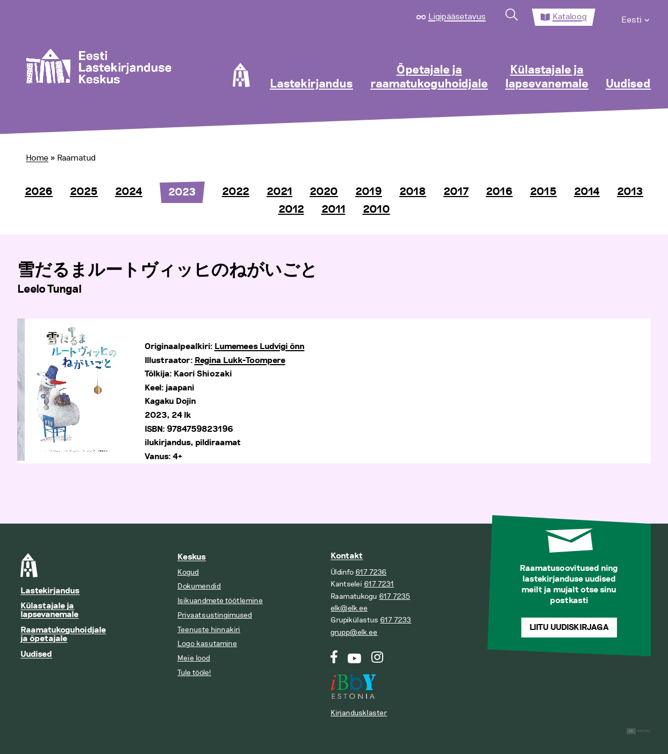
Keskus (191, 557)
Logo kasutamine (207, 643)
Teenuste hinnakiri (208, 629)
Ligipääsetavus (457, 16)
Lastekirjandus (311, 84)
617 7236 (370, 572)
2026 (39, 192)
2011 (333, 209)
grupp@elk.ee (354, 632)
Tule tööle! (194, 672)
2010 (376, 209)
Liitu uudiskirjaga (569, 627)
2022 (235, 192)
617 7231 (379, 584)
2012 (291, 209)
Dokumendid (199, 586)
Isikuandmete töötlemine (220, 600)
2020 (324, 192)
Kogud (188, 572)
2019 (368, 192)
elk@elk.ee (349, 608)
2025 (84, 192)
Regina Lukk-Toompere (240, 360)
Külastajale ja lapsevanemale (546, 77)
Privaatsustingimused (214, 615)
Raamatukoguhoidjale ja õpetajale (63, 634)
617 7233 (395, 620)
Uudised (628, 84)
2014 (587, 192)
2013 (630, 192)
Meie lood (193, 658)
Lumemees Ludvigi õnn (259, 346)
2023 (182, 192)
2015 (543, 192)
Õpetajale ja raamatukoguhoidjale (429, 77)
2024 (128, 192)
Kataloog (569, 16)
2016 (499, 192)
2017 (456, 192)
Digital (639, 731)
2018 (412, 192)
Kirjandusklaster (359, 712)
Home (37, 158)
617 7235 (394, 596)
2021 (279, 192)
